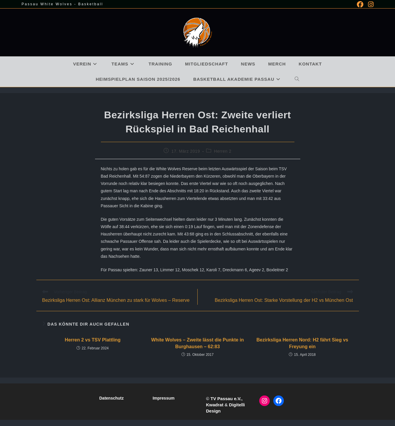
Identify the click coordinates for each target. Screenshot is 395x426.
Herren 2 (222, 151)
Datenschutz (111, 398)
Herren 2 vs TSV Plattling (93, 339)
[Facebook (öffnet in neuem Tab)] (360, 4)
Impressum (163, 398)
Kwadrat (214, 404)
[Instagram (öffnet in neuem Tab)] (370, 4)
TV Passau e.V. (226, 398)
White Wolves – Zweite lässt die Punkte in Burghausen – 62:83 (197, 343)
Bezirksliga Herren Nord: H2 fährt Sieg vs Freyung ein (302, 343)
